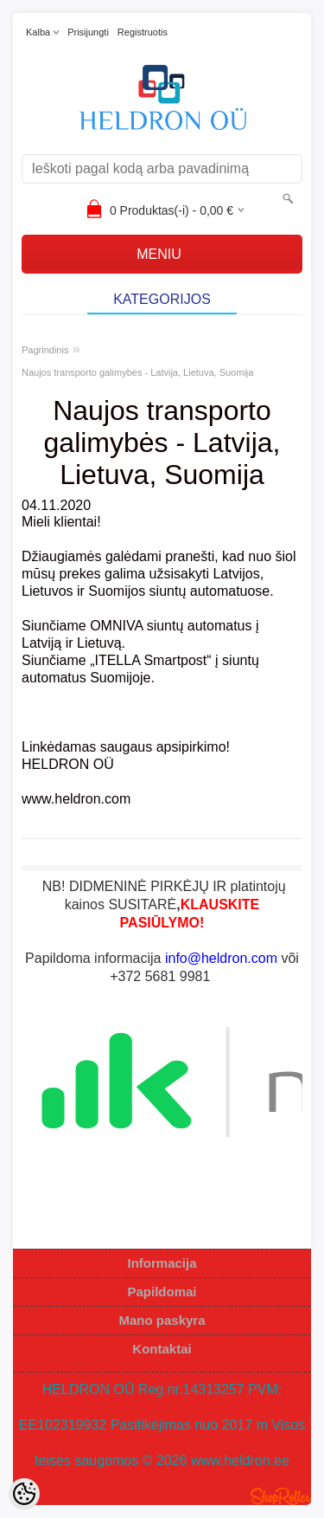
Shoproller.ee (281, 1496)
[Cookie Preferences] (24, 1493)
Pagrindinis (45, 350)
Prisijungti (88, 32)
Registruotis (143, 32)
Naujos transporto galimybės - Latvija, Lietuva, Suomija (137, 372)
